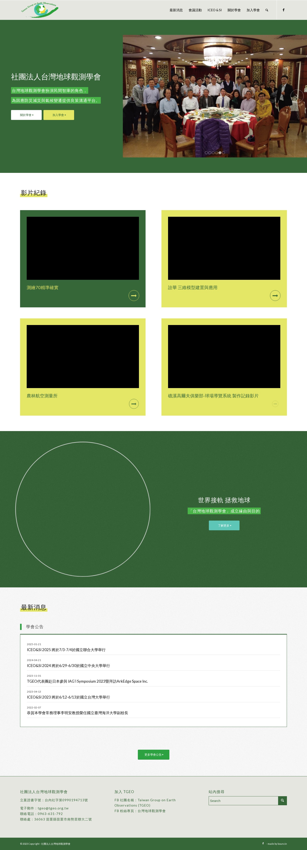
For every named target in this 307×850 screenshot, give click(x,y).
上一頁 (132, 96)
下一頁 (297, 96)
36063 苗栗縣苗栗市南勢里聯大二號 (63, 819)
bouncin (282, 843)
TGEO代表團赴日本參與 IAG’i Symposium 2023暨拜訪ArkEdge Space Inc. (87, 681)
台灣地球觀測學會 (152, 811)
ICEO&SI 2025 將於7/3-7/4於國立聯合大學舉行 (66, 649)
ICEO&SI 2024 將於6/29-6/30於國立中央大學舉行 (68, 665)
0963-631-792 (50, 814)
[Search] (267, 10)
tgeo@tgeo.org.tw (53, 808)
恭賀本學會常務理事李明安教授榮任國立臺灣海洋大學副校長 (77, 712)
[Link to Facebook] (283, 9)
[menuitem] (176, 10)
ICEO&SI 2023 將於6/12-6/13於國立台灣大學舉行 (68, 697)
